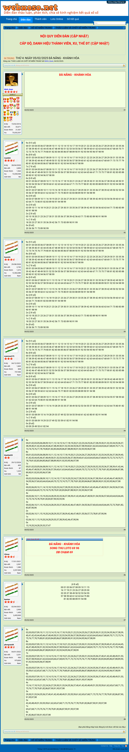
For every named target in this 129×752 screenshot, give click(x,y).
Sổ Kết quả (73, 19)
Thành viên (41, 19)
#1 (125, 110)
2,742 (19, 267)
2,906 (19, 610)
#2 (125, 233)
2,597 (19, 564)
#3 (125, 332)
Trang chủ (11, 19)
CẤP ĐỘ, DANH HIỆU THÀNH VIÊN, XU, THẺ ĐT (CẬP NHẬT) (64, 43)
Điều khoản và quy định (120, 749)
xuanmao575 (9, 356)
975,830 (18, 660)
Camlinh (7, 158)
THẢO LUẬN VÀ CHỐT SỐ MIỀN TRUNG (26, 61)
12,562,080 (16, 273)
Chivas (6, 554)
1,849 (19, 366)
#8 (125, 719)
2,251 (19, 655)
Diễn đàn (26, 19)
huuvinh (7, 257)
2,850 (19, 168)
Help (110, 746)
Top (122, 746)
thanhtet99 (8, 455)
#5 (125, 530)
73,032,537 (16, 133)
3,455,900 (17, 615)
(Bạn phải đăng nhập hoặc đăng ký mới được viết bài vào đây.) (102, 727)
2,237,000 (17, 570)
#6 (125, 575)
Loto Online (56, 19)
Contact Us (104, 746)
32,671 (18, 127)
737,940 (18, 372)
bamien (7, 599)
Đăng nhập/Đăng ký (116, 2)
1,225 (19, 471)
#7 (125, 620)
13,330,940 (16, 174)
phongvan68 (9, 645)
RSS (126, 746)
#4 (125, 431)
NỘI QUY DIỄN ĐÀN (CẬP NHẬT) (64, 36)
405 (19, 465)
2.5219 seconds (48, 749)
